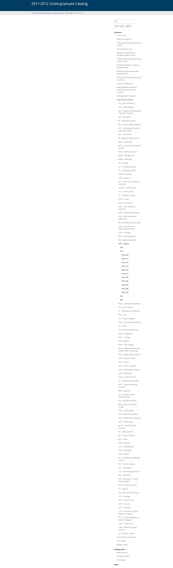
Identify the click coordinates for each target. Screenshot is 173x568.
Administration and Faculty (126, 537)
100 (121, 247)
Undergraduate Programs (126, 96)
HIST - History (123, 362)
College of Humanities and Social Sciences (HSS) (129, 60)
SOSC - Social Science (126, 500)
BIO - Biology (123, 163)
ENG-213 (125, 262)
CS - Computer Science (126, 195)
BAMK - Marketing (125, 159)
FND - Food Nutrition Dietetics (129, 322)
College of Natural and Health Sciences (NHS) (128, 72)
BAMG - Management (126, 155)
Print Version (121, 35)
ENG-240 (125, 288)
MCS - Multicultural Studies (128, 414)
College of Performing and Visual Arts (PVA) (129, 78)
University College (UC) (125, 83)
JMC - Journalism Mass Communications (126, 395)
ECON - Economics (125, 203)
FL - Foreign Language (126, 318)
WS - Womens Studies (126, 533)
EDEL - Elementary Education (129, 212)
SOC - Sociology (124, 496)
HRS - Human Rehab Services (129, 369)
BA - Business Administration (129, 138)
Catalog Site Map (123, 556)
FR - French (122, 326)
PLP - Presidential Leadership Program (129, 459)
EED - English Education (127, 240)
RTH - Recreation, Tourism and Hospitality (128, 480)
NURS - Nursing (124, 443)
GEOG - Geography (125, 333)
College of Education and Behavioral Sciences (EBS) (126, 54)
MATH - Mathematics (126, 410)
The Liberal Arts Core (125, 49)
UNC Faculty (121, 541)
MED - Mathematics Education (129, 418)
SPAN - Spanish (124, 504)
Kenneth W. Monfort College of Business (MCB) (128, 66)
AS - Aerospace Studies (126, 121)
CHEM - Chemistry (125, 174)
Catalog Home (122, 552)
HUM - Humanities (125, 373)
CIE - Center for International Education (129, 182)
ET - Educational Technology (128, 311)
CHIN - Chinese (123, 178)
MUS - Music (123, 439)
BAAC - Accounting (125, 142)
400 (121, 300)
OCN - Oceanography (126, 446)
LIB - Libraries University (127, 400)
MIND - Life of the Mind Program (127, 426)
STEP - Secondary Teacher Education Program (128, 512)
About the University (124, 39)
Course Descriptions (58, 13)
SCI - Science (123, 489)
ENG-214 (125, 266)
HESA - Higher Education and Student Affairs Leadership (129, 349)
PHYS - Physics (123, 454)
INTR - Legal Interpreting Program (127, 385)
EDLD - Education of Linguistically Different (126, 227)
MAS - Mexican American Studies (127, 405)
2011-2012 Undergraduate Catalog (41, 13)
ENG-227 (125, 274)
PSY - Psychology (124, 468)
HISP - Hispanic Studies (126, 358)
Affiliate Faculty (122, 544)
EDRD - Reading (124, 232)
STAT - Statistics (124, 507)
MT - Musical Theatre (126, 435)
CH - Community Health (127, 170)
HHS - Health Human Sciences (129, 354)
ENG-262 (125, 292)
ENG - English (70, 13)
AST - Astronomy (124, 134)
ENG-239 (125, 285)
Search (129, 26)
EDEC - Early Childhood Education (126, 207)
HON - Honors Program (127, 366)
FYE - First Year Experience (128, 330)
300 (121, 296)
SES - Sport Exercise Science (128, 492)
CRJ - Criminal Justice (125, 191)
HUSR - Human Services (127, 377)
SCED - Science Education (127, 485)
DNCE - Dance (123, 199)
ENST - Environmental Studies (129, 303)
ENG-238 (125, 281)
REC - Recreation (124, 475)
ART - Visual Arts (124, 117)
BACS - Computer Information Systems (129, 146)
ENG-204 (125, 255)
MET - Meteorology (125, 422)
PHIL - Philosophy (124, 450)
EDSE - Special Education (127, 236)
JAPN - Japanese (124, 391)
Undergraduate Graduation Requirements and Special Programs (127, 89)
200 (76, 13)
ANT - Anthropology (125, 107)
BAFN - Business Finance (127, 152)
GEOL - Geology (124, 337)
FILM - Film (122, 315)
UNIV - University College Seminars (127, 528)
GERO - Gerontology (125, 344)
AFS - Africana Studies (126, 103)
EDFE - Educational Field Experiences (127, 217)
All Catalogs (121, 560)
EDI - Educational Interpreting (129, 222)
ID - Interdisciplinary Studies (128, 381)
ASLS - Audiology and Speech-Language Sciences (129, 129)
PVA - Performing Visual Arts (128, 471)
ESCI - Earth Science (125, 307)
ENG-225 (125, 270)
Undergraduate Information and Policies (129, 44)
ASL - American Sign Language (129, 124)
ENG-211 (125, 259)
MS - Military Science (126, 431)
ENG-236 (125, 277)
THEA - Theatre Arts (126, 523)
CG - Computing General (127, 167)
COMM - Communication (127, 188)
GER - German (123, 341)
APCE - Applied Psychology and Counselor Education (129, 112)
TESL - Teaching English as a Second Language (128, 518)
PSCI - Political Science (126, 464)
